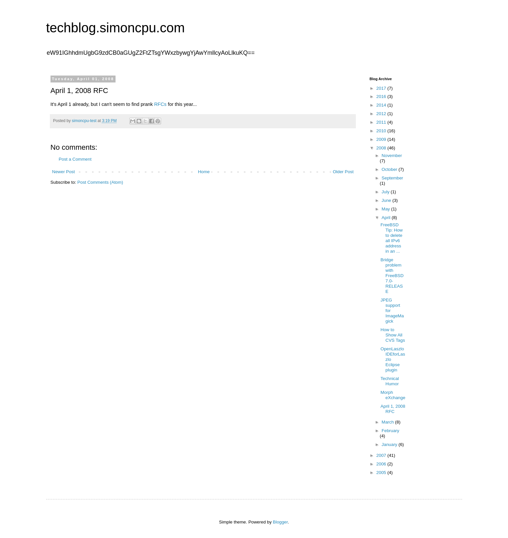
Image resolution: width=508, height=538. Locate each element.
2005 (381, 472)
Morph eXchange (393, 395)
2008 (381, 147)
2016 (381, 96)
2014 (381, 105)
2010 (381, 130)
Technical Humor (390, 381)
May (386, 208)
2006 (381, 463)
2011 (381, 122)
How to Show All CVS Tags (393, 335)
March (388, 422)
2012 (381, 113)
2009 (381, 139)
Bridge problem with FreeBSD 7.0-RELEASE (392, 275)
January (390, 444)
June (387, 200)
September (392, 177)
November (392, 155)
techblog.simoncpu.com (115, 27)
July (386, 191)
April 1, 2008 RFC (393, 409)
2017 (381, 88)
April (386, 217)
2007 (381, 455)
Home (204, 171)
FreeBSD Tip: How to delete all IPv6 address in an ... (392, 238)
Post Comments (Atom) (100, 182)
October (390, 169)
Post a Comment (75, 159)
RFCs (160, 104)
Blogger (280, 522)
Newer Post (63, 171)
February (390, 430)
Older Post (343, 171)
